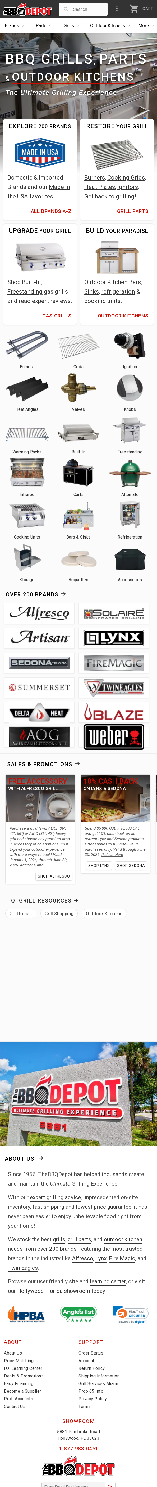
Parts (45, 25)
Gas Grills (56, 316)
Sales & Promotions (39, 715)
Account (86, 1321)
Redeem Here (84, 816)
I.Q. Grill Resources (39, 862)
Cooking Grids (126, 177)
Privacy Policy (92, 1359)
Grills (73, 25)
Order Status (90, 1314)
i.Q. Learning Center (23, 1329)
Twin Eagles (23, 1229)
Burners (94, 177)
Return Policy (91, 1329)
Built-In (31, 282)
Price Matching (19, 1321)
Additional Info (21, 826)
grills (59, 1200)
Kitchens (111, 25)
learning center (108, 1242)
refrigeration (118, 291)
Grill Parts (133, 211)
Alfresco (82, 1219)
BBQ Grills (49, 59)
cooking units (102, 301)
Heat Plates (99, 187)
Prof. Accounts (18, 1359)
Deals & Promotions (24, 1337)
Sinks (91, 291)
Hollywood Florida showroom (53, 1252)
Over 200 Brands (32, 594)
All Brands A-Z (51, 211)
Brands (16, 25)
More (147, 25)
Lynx (101, 1219)
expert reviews (51, 301)
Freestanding (25, 291)
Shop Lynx (112, 827)
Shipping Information (98, 1337)
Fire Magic (122, 1219)
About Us (19, 1120)
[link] (130, 1276)
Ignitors (127, 187)
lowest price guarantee (103, 1168)
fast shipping (48, 1168)
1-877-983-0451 (78, 1410)
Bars (135, 282)
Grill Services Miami (98, 1344)
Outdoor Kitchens (73, 76)
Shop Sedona (109, 837)
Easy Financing (18, 1344)
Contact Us (14, 1367)
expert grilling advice (55, 1158)
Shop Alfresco (42, 837)
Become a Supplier (22, 1352)
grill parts (79, 1200)
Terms (84, 1367)
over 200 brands (57, 1210)
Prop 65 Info (90, 1352)
